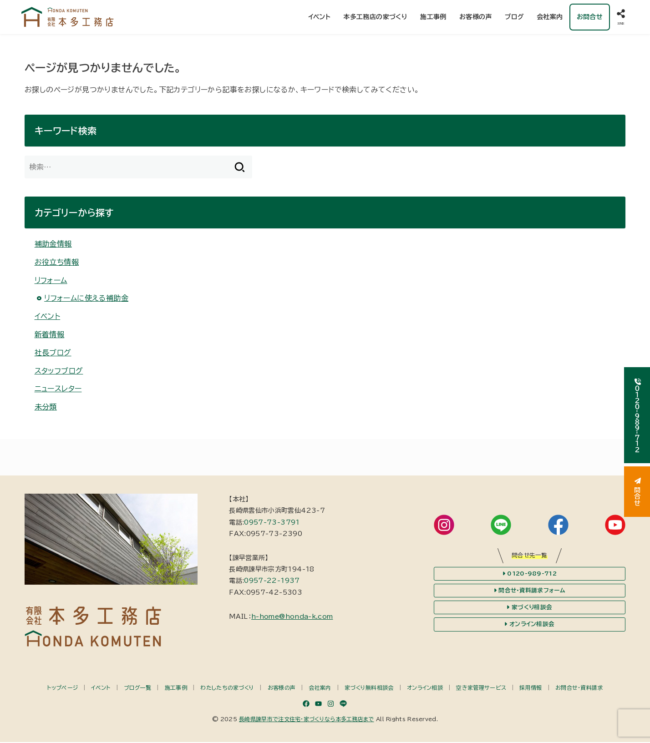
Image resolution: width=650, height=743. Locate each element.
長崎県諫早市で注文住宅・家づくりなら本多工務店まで (306, 720)
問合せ (637, 491)
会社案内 (550, 17)
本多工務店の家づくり (375, 17)
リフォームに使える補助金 (86, 299)
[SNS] (621, 17)
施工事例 (433, 17)
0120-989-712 (529, 574)
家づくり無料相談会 (369, 688)
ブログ (514, 17)
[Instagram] (330, 704)
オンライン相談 (425, 688)
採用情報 (530, 688)
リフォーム (51, 281)
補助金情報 (53, 244)
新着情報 (50, 335)
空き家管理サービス (481, 688)
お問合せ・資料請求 (579, 688)
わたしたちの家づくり (227, 688)
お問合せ (589, 17)
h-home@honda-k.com (292, 617)
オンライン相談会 (529, 625)
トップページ (62, 688)
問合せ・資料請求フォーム (529, 591)
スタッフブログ (59, 371)
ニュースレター (58, 390)
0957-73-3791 (272, 523)
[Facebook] (306, 704)
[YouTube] (318, 704)
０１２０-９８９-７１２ (637, 415)
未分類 (46, 408)
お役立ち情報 (57, 263)
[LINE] (343, 704)
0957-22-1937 (272, 582)
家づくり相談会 (529, 608)
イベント (319, 17)
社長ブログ (53, 353)
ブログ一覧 (138, 688)
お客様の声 (475, 17)
